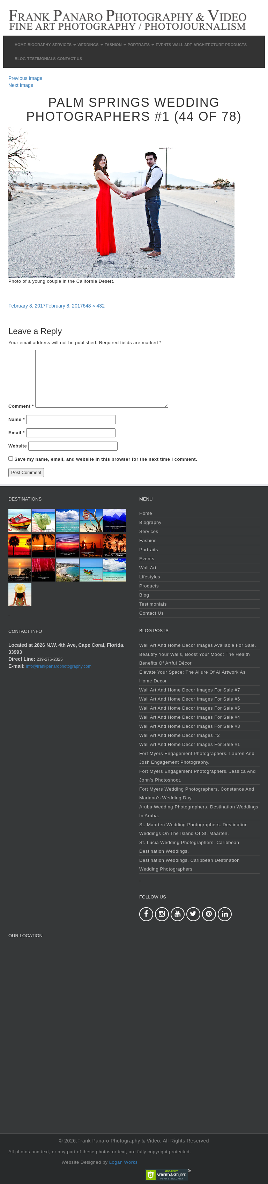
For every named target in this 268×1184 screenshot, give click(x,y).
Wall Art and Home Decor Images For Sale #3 (189, 726)
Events (163, 45)
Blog (20, 59)
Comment (21, 406)
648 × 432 (94, 306)
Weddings (90, 45)
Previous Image (25, 78)
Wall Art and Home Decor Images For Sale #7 (189, 690)
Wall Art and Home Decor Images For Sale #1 (189, 744)
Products (236, 45)
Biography (39, 45)
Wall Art (182, 45)
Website (17, 446)
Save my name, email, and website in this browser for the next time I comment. (105, 459)
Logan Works (123, 1162)
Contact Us (69, 59)
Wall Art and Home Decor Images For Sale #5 (189, 708)
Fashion (115, 45)
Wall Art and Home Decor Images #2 (179, 735)
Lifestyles (149, 576)
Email (16, 432)
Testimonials (41, 59)
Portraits (141, 45)
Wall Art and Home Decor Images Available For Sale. (197, 645)
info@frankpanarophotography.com (58, 666)
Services (64, 45)
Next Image (21, 85)
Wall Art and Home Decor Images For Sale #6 (189, 699)
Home (20, 45)
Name (16, 419)
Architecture (209, 45)
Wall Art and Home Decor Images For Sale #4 (189, 717)
